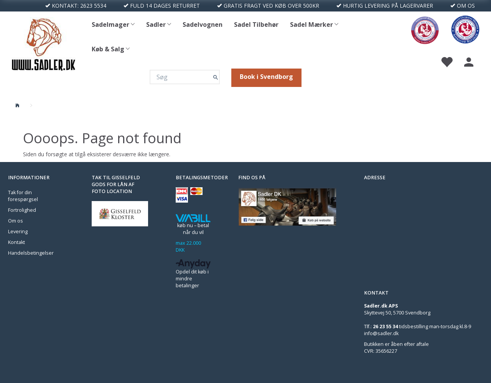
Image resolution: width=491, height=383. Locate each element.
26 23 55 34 (385, 326)
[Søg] (215, 77)
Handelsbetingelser (31, 253)
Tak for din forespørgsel (23, 196)
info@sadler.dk (381, 333)
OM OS (466, 5)
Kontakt (16, 242)
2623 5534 (93, 5)
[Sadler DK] (44, 43)
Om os (15, 221)
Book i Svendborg (266, 76)
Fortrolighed (22, 210)
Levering (18, 231)
